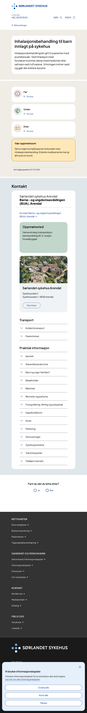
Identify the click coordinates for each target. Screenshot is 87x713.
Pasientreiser (32, 336)
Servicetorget (33, 436)
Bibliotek (30, 388)
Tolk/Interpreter (34, 453)
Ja (39, 490)
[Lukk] (80, 667)
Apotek (30, 356)
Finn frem (31, 305)
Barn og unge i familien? (38, 372)
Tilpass (43, 702)
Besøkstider (32, 380)
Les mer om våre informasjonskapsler (22, 679)
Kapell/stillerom (34, 412)
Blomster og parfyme (37, 396)
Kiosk (28, 420)
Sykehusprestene (35, 444)
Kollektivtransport (35, 328)
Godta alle (43, 687)
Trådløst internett (35, 461)
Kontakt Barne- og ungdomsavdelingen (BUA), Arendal (40, 215)
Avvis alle (43, 695)
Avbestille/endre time (37, 364)
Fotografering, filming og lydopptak (44, 404)
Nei (51, 490)
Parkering (31, 428)
